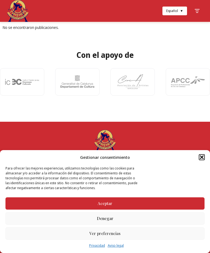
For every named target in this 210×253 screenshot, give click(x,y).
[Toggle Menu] (197, 11)
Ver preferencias (105, 233)
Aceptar (105, 203)
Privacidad (97, 245)
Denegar (105, 218)
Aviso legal (116, 245)
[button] (202, 157)
